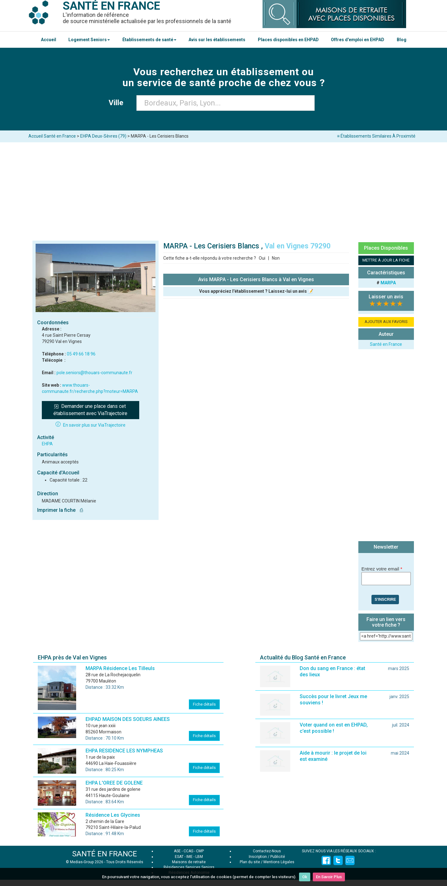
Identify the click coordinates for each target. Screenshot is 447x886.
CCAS (188, 851)
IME (189, 856)
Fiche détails (204, 704)
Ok (304, 876)
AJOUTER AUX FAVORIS (386, 321)
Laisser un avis (386, 297)
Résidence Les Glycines (113, 815)
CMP (200, 851)
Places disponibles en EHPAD (288, 39)
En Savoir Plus (329, 876)
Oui (262, 258)
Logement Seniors (89, 39)
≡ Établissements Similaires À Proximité (376, 136)
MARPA (388, 282)
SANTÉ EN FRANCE (104, 853)
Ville (118, 102)
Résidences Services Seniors (189, 867)
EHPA (47, 443)
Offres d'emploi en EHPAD (357, 39)
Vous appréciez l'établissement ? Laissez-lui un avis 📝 (256, 291)
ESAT (179, 856)
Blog (401, 39)
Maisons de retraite (189, 862)
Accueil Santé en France (52, 136)
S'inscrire (385, 599)
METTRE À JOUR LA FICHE (386, 260)
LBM (199, 856)
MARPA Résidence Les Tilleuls (120, 668)
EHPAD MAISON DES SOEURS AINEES (128, 719)
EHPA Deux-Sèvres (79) (103, 136)
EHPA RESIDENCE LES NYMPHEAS (124, 751)
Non (276, 258)
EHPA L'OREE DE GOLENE (114, 783)
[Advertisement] (223, 189)
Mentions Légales (278, 862)
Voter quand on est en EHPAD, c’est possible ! (334, 728)
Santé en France (386, 344)
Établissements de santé (149, 39)
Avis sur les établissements (217, 39)
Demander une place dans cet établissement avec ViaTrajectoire (90, 409)
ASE (177, 851)
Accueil (48, 39)
